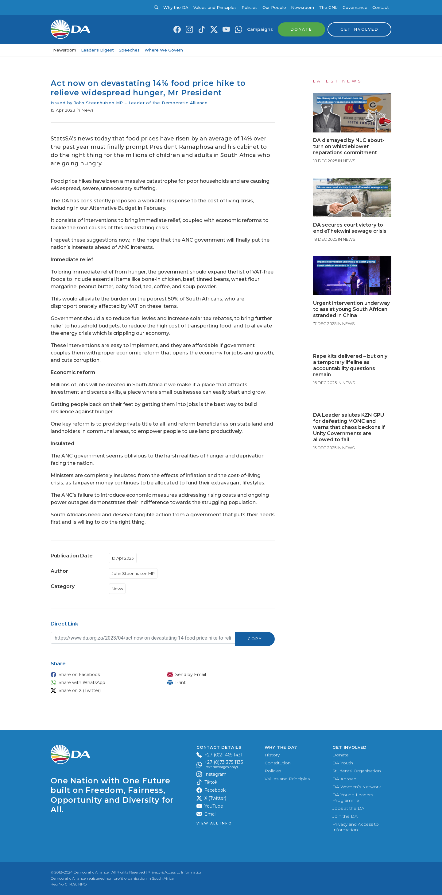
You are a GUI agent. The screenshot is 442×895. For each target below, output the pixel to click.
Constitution (278, 763)
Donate (340, 755)
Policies (250, 7)
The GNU (328, 7)
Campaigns (260, 29)
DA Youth (342, 763)
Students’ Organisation (356, 771)
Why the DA (175, 7)
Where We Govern (164, 50)
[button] (103, 674)
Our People (274, 7)
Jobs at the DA (348, 808)
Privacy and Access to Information (355, 826)
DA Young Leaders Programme (352, 797)
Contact (380, 7)
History (272, 755)
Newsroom (302, 7)
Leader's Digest (97, 50)
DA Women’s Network (356, 787)
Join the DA (345, 816)
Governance (355, 7)
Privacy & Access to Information (175, 872)
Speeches (129, 50)
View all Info (214, 823)
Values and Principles (215, 7)
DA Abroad (344, 779)
